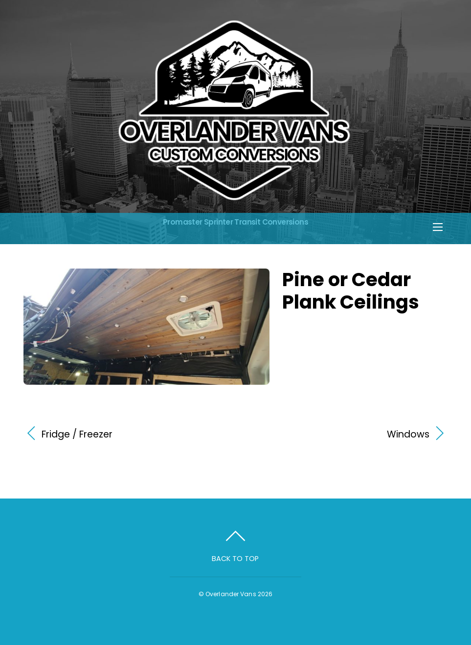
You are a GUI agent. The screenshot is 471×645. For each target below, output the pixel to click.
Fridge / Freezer (77, 434)
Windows (338, 434)
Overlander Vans (230, 594)
